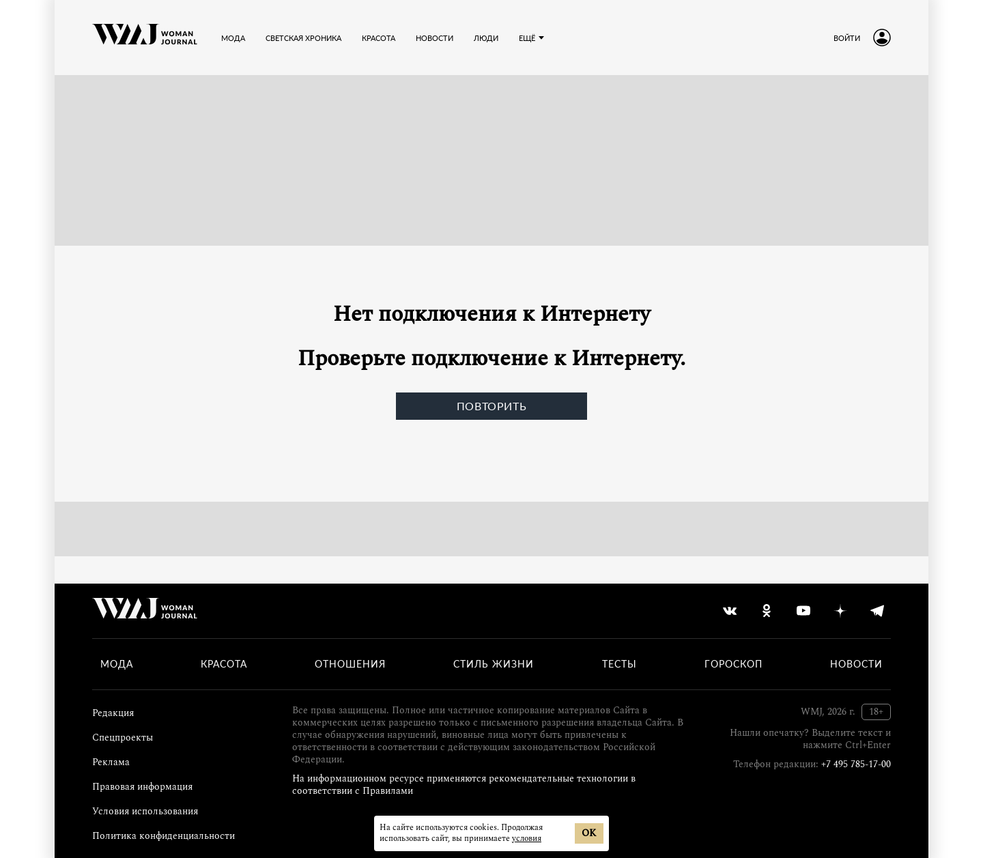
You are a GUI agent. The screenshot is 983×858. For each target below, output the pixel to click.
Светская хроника (303, 37)
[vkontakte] (729, 611)
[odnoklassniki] (766, 611)
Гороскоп (733, 664)
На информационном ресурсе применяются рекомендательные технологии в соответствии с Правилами (464, 784)
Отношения (350, 664)
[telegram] (877, 611)
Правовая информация (142, 787)
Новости (434, 37)
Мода (233, 37)
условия (526, 838)
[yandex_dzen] (840, 611)
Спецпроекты (122, 737)
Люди (486, 37)
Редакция (113, 713)
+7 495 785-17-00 (856, 764)
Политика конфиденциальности (163, 836)
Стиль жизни (493, 664)
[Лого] (144, 37)
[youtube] (803, 611)
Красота (378, 37)
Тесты (619, 664)
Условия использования (145, 811)
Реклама (111, 762)
